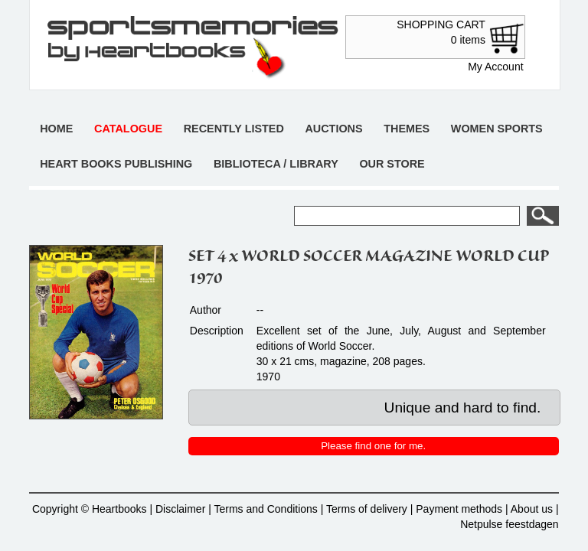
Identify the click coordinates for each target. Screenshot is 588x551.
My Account (495, 66)
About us (532, 509)
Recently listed (234, 128)
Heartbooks (119, 509)
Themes (407, 128)
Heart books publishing (116, 164)
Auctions (333, 128)
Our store (391, 164)
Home (56, 128)
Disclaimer (180, 509)
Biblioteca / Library (276, 164)
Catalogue (128, 128)
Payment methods (459, 509)
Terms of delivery (366, 509)
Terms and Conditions (265, 509)
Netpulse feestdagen (509, 524)
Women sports (497, 128)
